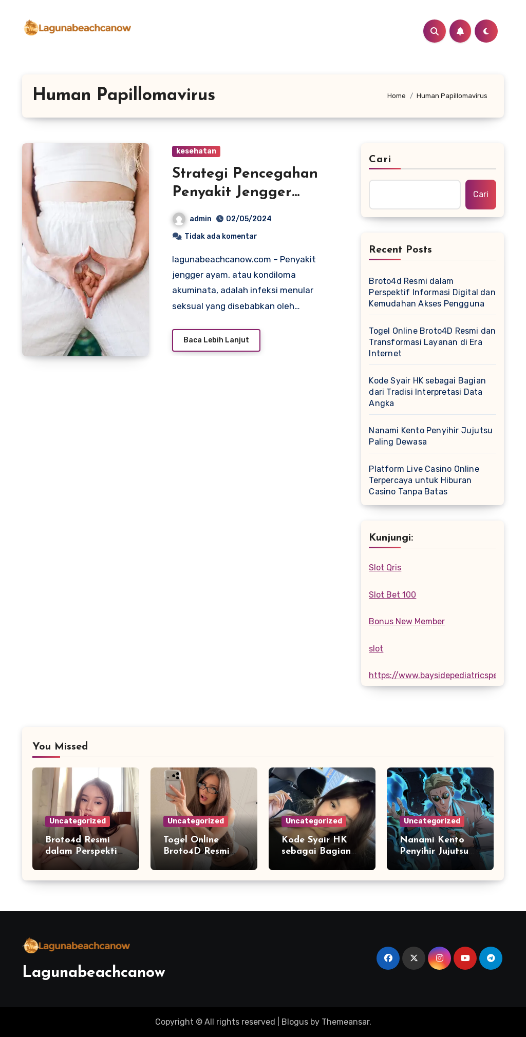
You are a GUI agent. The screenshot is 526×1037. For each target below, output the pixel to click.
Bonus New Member (407, 621)
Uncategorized (77, 821)
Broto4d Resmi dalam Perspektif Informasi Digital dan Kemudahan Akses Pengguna (432, 292)
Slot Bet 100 (392, 595)
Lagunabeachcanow (93, 973)
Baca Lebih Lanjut (216, 340)
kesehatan (196, 151)
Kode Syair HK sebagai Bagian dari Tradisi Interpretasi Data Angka (427, 392)
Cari (380, 160)
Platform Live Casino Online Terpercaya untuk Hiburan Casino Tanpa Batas (424, 480)
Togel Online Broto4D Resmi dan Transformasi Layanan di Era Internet (432, 342)
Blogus (294, 1022)
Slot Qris (385, 567)
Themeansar (345, 1022)
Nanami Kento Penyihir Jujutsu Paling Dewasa (431, 436)
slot (376, 649)
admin (192, 219)
